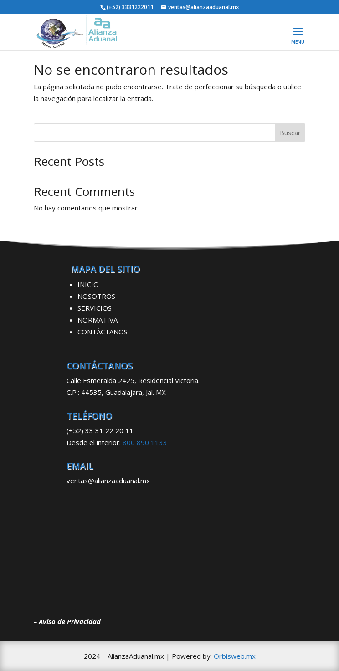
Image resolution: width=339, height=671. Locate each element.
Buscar (290, 132)
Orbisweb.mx (235, 656)
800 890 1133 (145, 442)
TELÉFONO (89, 416)
